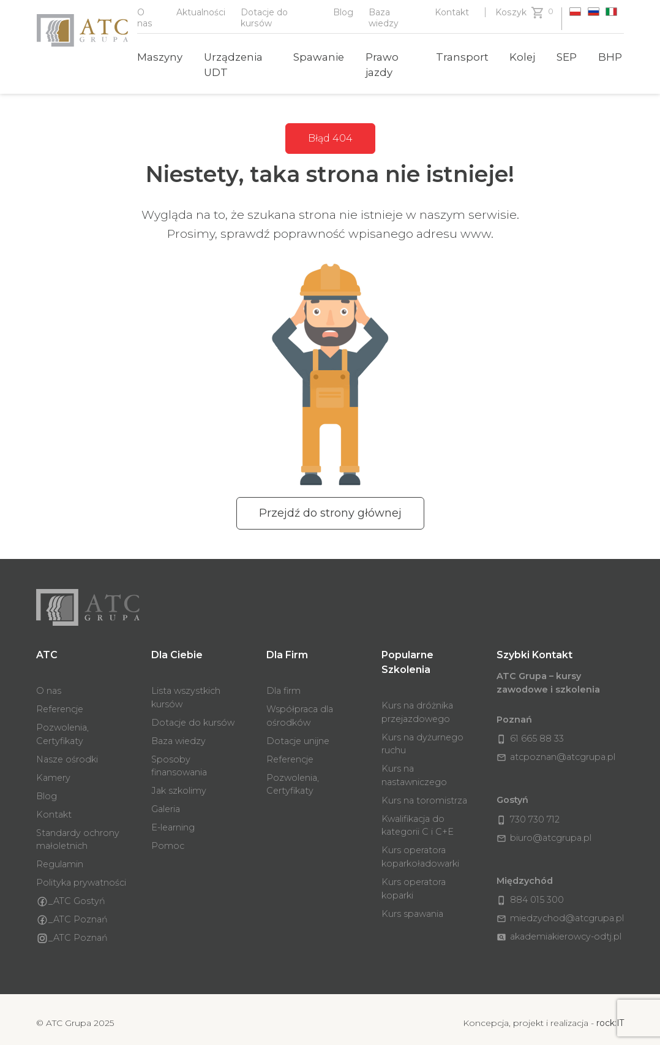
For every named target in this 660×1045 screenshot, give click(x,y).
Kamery (53, 770)
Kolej (522, 57)
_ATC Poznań (72, 912)
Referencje (59, 701)
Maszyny (159, 57)
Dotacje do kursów (192, 715)
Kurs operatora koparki (413, 881)
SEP (567, 57)
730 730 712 (528, 801)
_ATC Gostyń (70, 894)
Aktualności (200, 12)
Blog (343, 12)
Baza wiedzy (178, 733)
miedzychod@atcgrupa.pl (560, 888)
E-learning (173, 820)
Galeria (165, 801)
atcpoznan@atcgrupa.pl (556, 749)
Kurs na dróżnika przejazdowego (417, 705)
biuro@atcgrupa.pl (544, 819)
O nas (48, 683)
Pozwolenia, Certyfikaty (62, 727)
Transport (462, 57)
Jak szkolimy (178, 783)
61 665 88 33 (530, 731)
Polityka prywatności (81, 875)
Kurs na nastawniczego (414, 768)
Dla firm (283, 683)
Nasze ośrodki (67, 752)
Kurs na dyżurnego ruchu (422, 736)
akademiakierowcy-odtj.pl (559, 907)
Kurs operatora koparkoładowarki (420, 849)
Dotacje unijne (297, 733)
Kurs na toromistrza (424, 793)
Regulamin (59, 856)
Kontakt (452, 12)
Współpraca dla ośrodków (299, 708)
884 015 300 (530, 870)
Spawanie (318, 57)
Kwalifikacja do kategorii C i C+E (417, 818)
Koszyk (511, 12)
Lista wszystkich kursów (185, 690)
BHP (610, 57)
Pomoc (167, 838)
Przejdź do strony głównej (330, 513)
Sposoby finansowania (179, 759)
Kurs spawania (412, 906)
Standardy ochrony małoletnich (77, 832)
